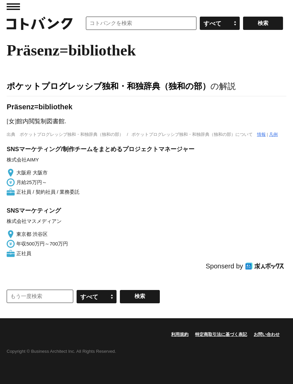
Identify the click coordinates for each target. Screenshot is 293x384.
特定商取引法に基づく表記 (221, 334)
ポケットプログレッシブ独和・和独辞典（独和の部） (108, 86)
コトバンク (40, 23)
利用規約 (179, 334)
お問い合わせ (267, 334)
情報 (261, 134)
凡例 (273, 134)
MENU (13, 6)
